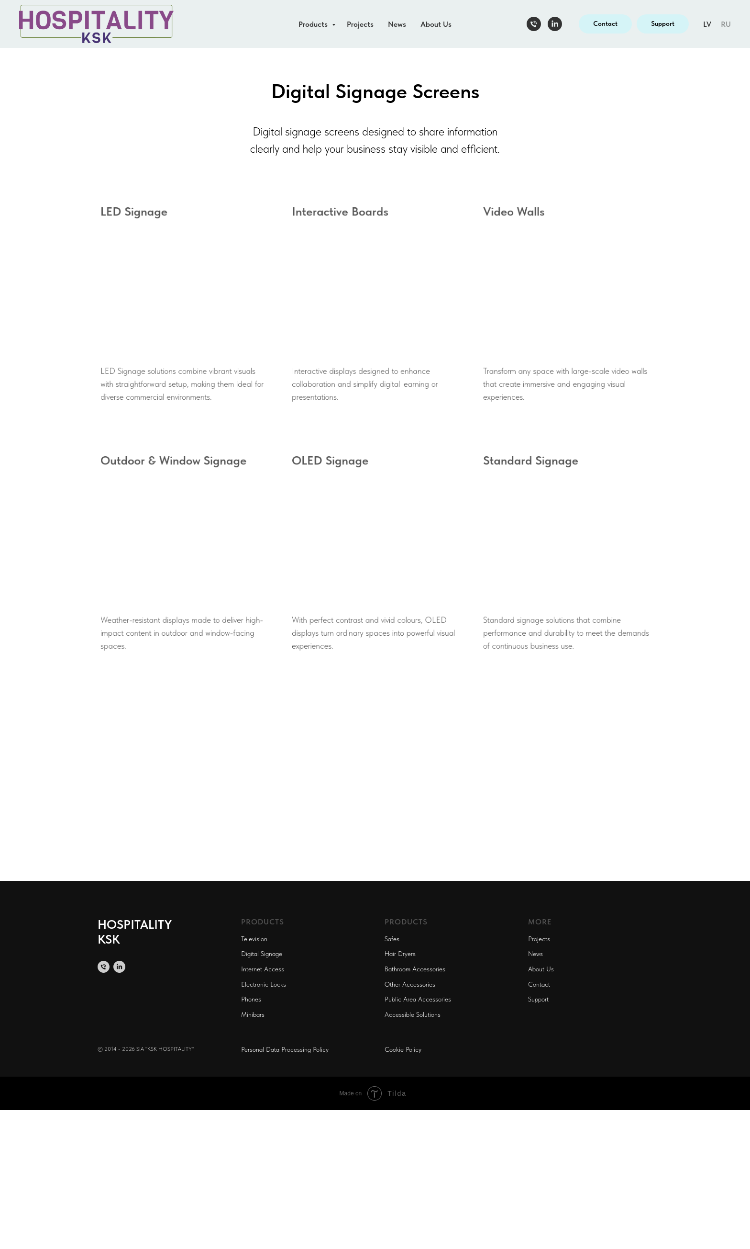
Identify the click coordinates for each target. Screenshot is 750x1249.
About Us (436, 24)
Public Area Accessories (418, 999)
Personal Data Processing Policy (285, 1049)
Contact (539, 984)
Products (314, 24)
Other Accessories (410, 984)
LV (707, 24)
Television (254, 939)
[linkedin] (555, 24)
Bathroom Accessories (415, 969)
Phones (251, 999)
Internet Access (262, 969)
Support (538, 999)
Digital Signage (261, 953)
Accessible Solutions (413, 1014)
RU (726, 24)
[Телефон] (534, 24)
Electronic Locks (263, 984)
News (397, 24)
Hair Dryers (400, 953)
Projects (360, 24)
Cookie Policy (403, 1049)
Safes (392, 939)
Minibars (253, 1014)
